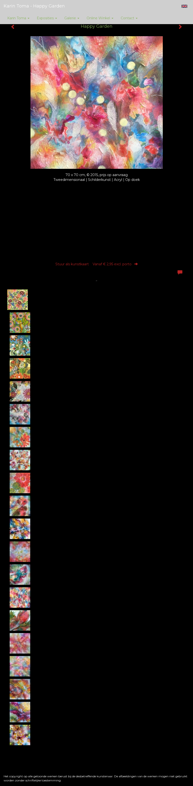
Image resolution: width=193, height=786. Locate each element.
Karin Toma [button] (18, 18)
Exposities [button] (47, 18)
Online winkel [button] (100, 18)
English (184, 6)
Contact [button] (129, 18)
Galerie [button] (71, 18)
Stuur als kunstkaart (96, 264)
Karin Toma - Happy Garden (34, 6)
